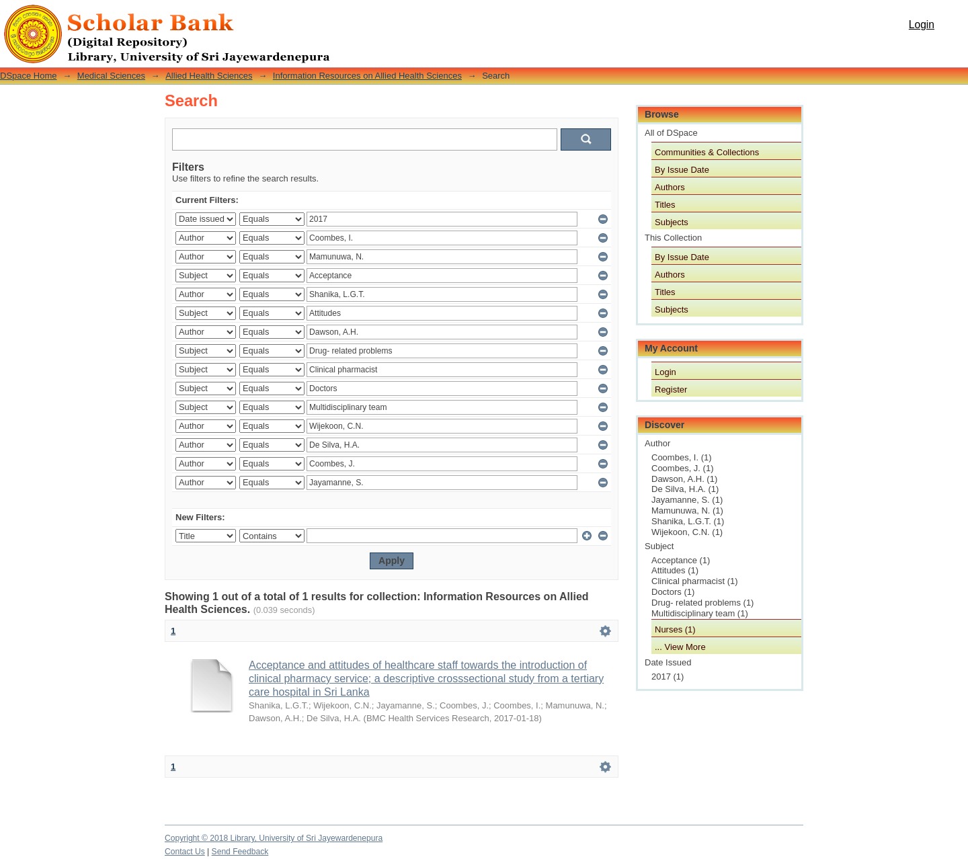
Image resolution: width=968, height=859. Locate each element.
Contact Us (185, 851)
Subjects (671, 222)
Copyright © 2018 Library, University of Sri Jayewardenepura (273, 838)
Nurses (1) (675, 629)
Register (671, 389)
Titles (665, 205)
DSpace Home (28, 76)
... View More (680, 647)
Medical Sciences (111, 76)
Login (921, 24)
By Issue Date (682, 170)
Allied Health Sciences (208, 76)
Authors (670, 187)
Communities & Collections (707, 152)
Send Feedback (240, 851)
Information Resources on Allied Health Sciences (367, 76)
